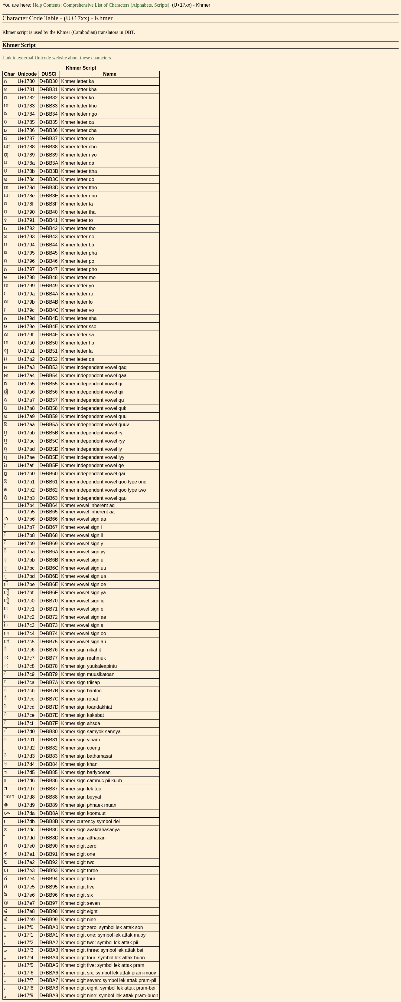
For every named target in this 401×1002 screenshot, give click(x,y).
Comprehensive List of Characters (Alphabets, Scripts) (116, 5)
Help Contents (46, 5)
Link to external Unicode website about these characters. (57, 57)
